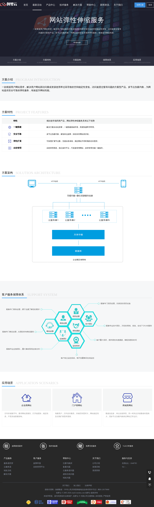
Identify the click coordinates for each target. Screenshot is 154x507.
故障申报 (37, 463)
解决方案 (77, 5)
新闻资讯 (104, 5)
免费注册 (139, 5)
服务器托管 (8, 463)
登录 (150, 5)
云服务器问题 (68, 470)
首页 (26, 5)
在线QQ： (126, 463)
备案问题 (66, 467)
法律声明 (88, 485)
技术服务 (64, 5)
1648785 (133, 463)
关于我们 (118, 5)
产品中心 (50, 5)
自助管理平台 (39, 467)
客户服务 (37, 458)
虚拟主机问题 (68, 474)
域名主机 (7, 470)
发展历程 (96, 467)
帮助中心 (91, 5)
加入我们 (77, 485)
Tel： (124, 467)
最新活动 (37, 5)
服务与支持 (127, 458)
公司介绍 (96, 463)
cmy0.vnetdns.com (78, 493)
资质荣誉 (96, 470)
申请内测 (77, 43)
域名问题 (66, 478)
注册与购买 (67, 463)
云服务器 (7, 467)
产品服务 (8, 458)
